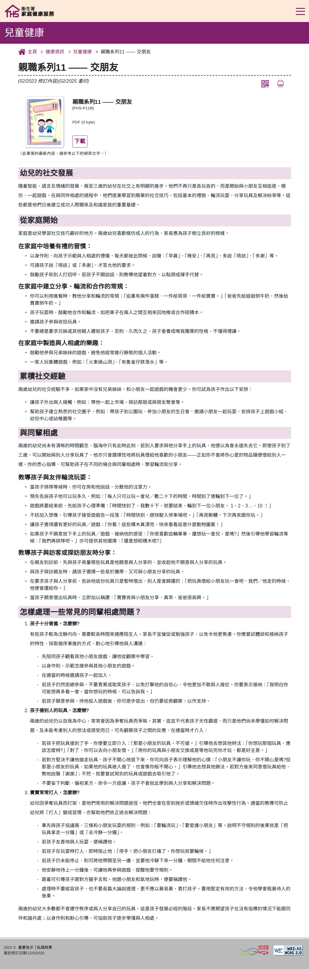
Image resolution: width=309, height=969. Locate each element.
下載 (79, 141)
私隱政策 (44, 947)
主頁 (32, 51)
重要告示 (25, 947)
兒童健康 (82, 51)
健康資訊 (54, 51)
